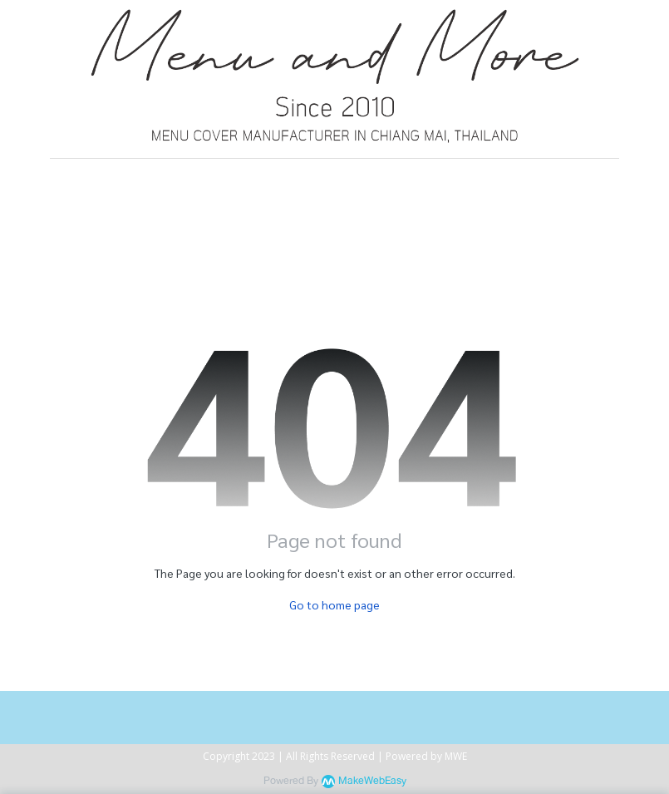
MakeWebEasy (372, 781)
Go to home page (334, 604)
